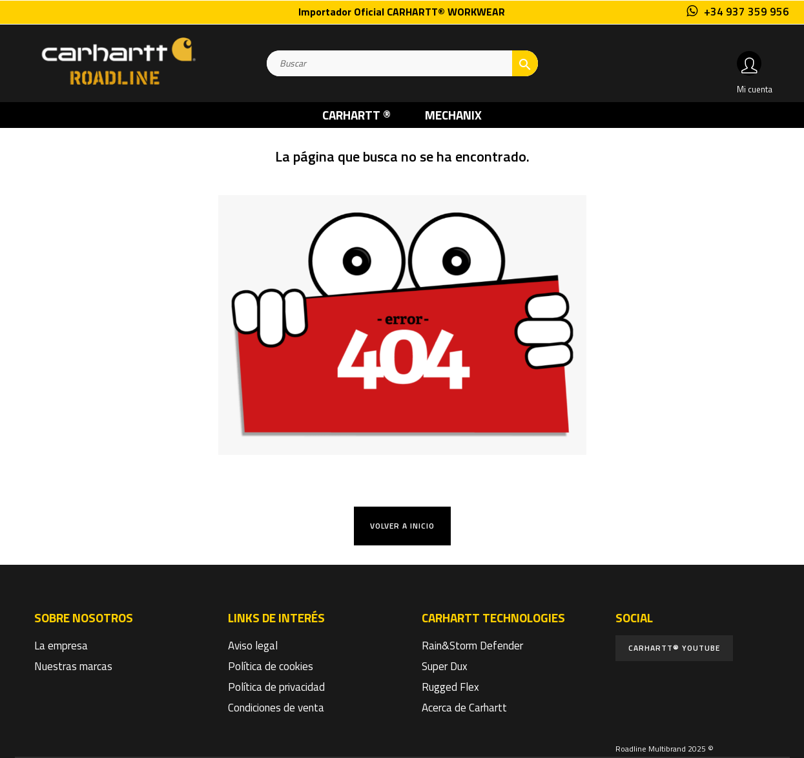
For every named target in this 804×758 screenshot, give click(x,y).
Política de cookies (270, 666)
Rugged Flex (450, 687)
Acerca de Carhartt (464, 707)
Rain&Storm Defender (472, 645)
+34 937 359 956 (746, 11)
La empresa (61, 645)
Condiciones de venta (276, 707)
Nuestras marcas (73, 666)
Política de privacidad (276, 687)
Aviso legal (253, 645)
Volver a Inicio (402, 526)
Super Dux (445, 666)
